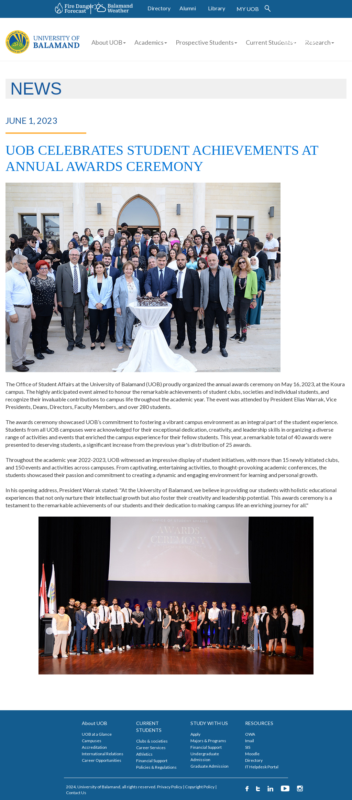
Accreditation (94, 747)
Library (216, 8)
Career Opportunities (101, 760)
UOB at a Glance (97, 734)
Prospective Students (205, 42)
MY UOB (247, 9)
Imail (249, 740)
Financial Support (151, 760)
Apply (195, 734)
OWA (250, 734)
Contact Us (76, 792)
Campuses (91, 740)
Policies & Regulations (156, 767)
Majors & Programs (208, 740)
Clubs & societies (152, 741)
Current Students (269, 42)
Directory (158, 8)
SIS (247, 747)
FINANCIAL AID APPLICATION (312, 30)
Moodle (252, 753)
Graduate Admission (209, 766)
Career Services (151, 747)
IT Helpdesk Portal (261, 766)
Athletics (144, 754)
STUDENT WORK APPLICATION (297, 45)
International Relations (102, 753)
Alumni (187, 8)
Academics (150, 42)
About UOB (108, 42)
